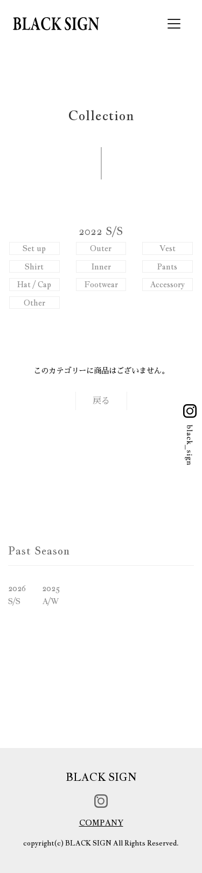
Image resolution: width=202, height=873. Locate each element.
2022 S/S (101, 231)
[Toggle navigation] (174, 23)
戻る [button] (101, 400)
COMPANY (101, 822)
